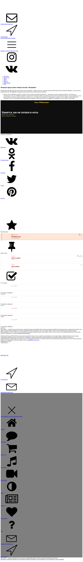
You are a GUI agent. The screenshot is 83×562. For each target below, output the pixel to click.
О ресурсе (6, 76)
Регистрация (12, 38)
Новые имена (7, 83)
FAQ (5, 84)
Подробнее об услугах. (33, 340)
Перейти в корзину (5, 51)
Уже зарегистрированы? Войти (14, 416)
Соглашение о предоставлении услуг (38, 559)
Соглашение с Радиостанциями (56, 559)
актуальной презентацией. (23, 333)
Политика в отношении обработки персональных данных (15, 559)
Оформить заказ (14, 51)
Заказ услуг (6, 77)
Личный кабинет (5, 38)
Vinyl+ (5, 80)
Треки (5, 79)
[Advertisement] (41, 209)
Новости (6, 81)
